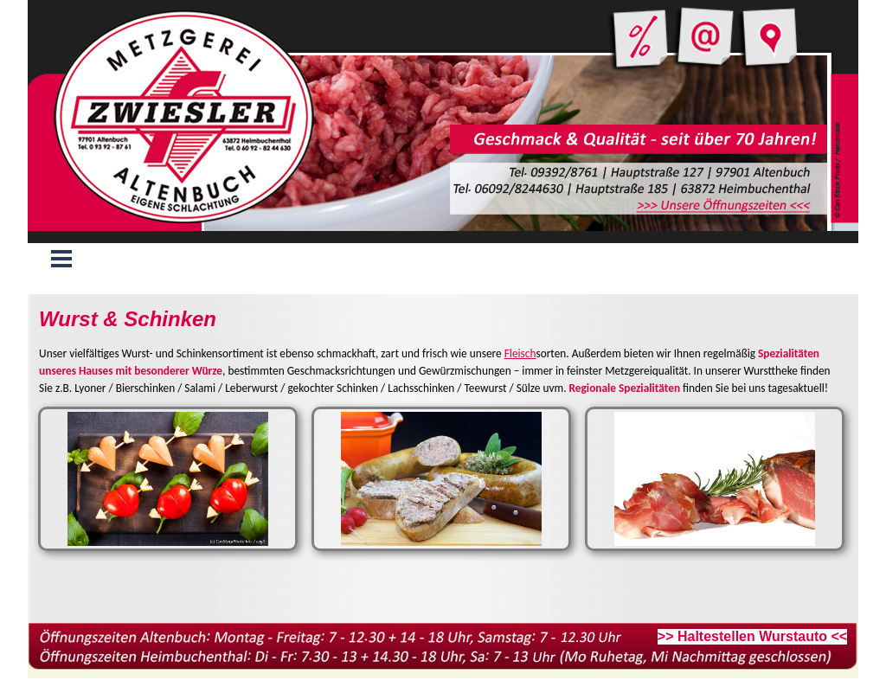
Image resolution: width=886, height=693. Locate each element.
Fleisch (520, 353)
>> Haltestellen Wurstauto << (752, 636)
